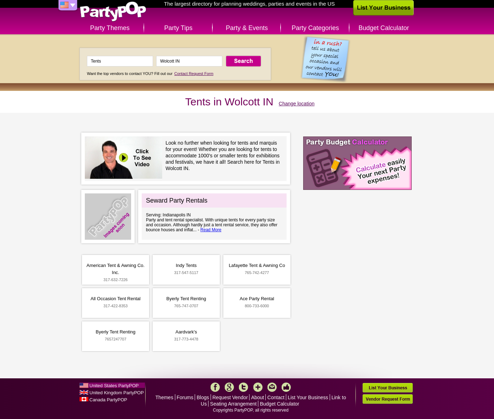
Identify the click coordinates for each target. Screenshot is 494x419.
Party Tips (178, 27)
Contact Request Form (193, 73)
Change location (296, 103)
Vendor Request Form (387, 399)
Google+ (229, 387)
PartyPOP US (113, 11)
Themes (164, 397)
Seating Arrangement (233, 404)
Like (286, 387)
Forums (185, 397)
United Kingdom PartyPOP (116, 392)
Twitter (243, 387)
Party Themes (110, 27)
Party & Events (247, 27)
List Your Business (308, 397)
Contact (275, 397)
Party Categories (315, 27)
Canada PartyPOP (108, 399)
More (258, 387)
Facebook (215, 387)
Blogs (203, 397)
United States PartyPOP (114, 385)
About (257, 397)
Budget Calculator (384, 27)
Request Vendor (230, 397)
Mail (272, 387)
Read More (210, 229)
